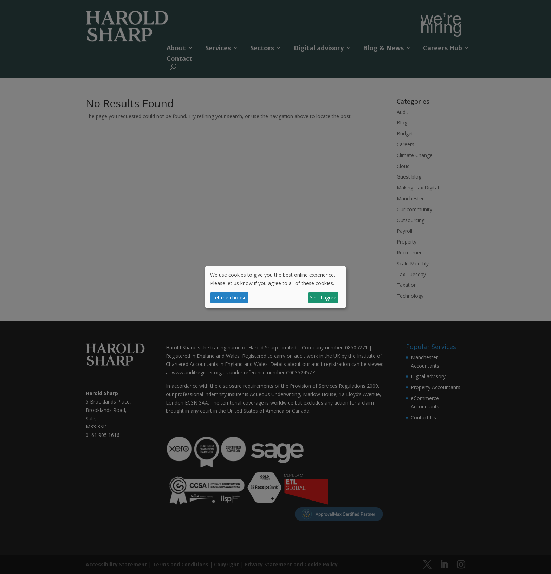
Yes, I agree (323, 297)
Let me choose (229, 297)
